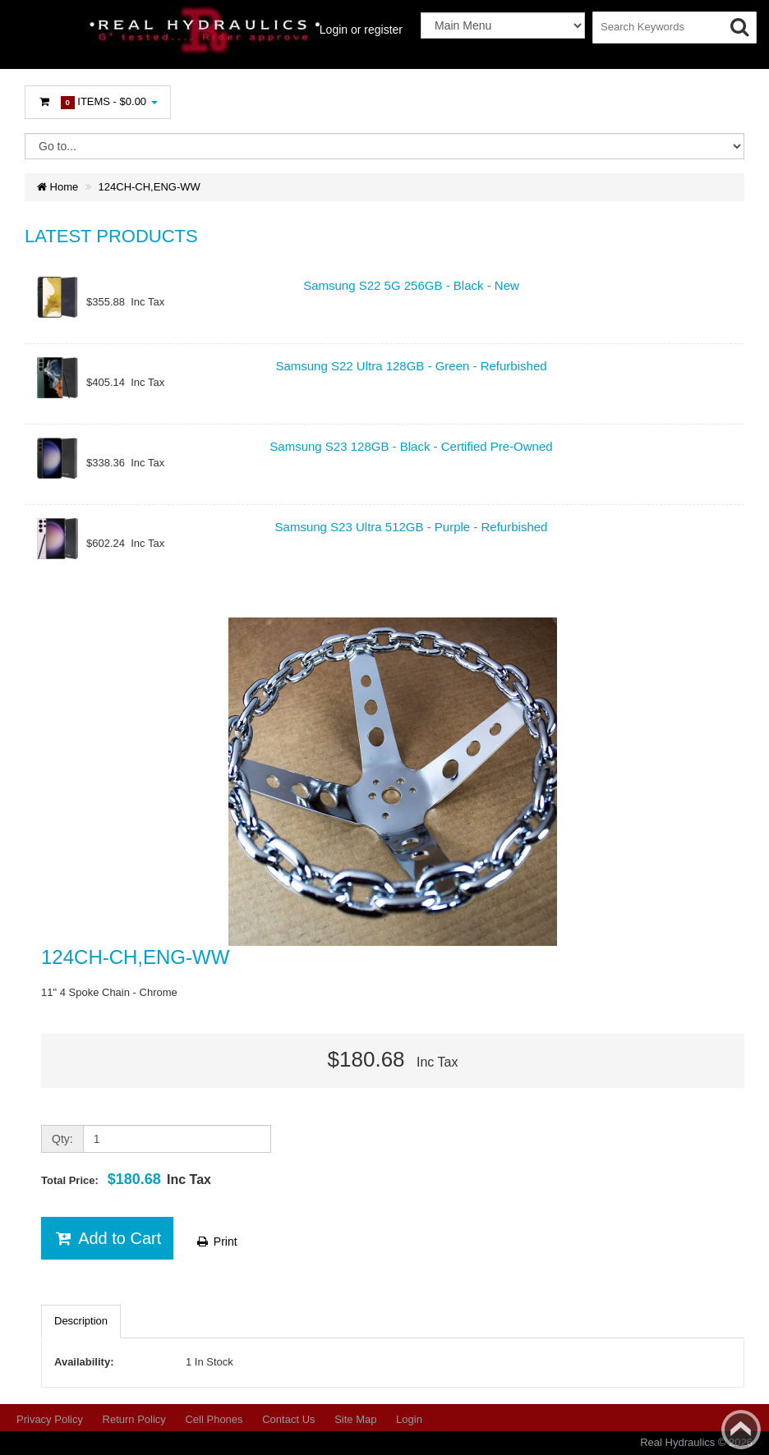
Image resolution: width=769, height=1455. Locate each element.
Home (57, 187)
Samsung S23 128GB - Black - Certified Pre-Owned (410, 446)
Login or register (361, 29)
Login (409, 1419)
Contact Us (288, 1419)
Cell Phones (213, 1419)
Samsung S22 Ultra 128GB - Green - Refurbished (410, 366)
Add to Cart (107, 1238)
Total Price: (126, 1179)
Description (81, 1321)
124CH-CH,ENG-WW (149, 187)
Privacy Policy (49, 1419)
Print (216, 1241)
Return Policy (134, 1419)
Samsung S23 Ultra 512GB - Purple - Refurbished (411, 527)
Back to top (741, 1429)
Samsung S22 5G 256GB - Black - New (411, 285)
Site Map (355, 1419)
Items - (98, 102)
